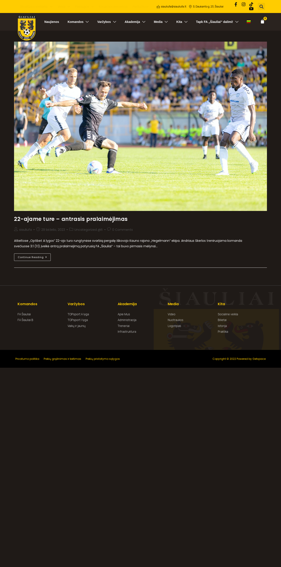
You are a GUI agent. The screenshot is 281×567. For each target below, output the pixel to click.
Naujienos (51, 21)
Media (161, 21)
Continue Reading (34, 255)
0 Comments (122, 229)
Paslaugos (84, 6)
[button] (261, 6)
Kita (181, 21)
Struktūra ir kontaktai (36, 6)
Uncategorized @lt (88, 229)
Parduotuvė (140, 6)
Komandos (78, 21)
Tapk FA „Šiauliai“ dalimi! (217, 21)
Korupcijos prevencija (113, 6)
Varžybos (106, 21)
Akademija (135, 21)
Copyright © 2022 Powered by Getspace (239, 358)
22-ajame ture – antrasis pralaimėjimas (71, 218)
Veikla (64, 6)
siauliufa (25, 229)
